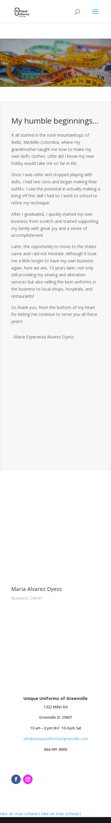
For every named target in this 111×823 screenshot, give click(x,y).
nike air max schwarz (20, 813)
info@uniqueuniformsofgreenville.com (55, 738)
